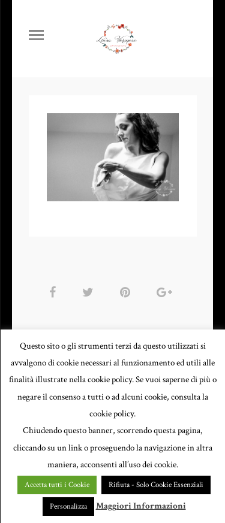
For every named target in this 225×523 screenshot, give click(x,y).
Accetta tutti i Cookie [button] (57, 485)
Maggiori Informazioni (141, 506)
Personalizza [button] (68, 506)
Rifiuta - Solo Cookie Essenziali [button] (156, 485)
